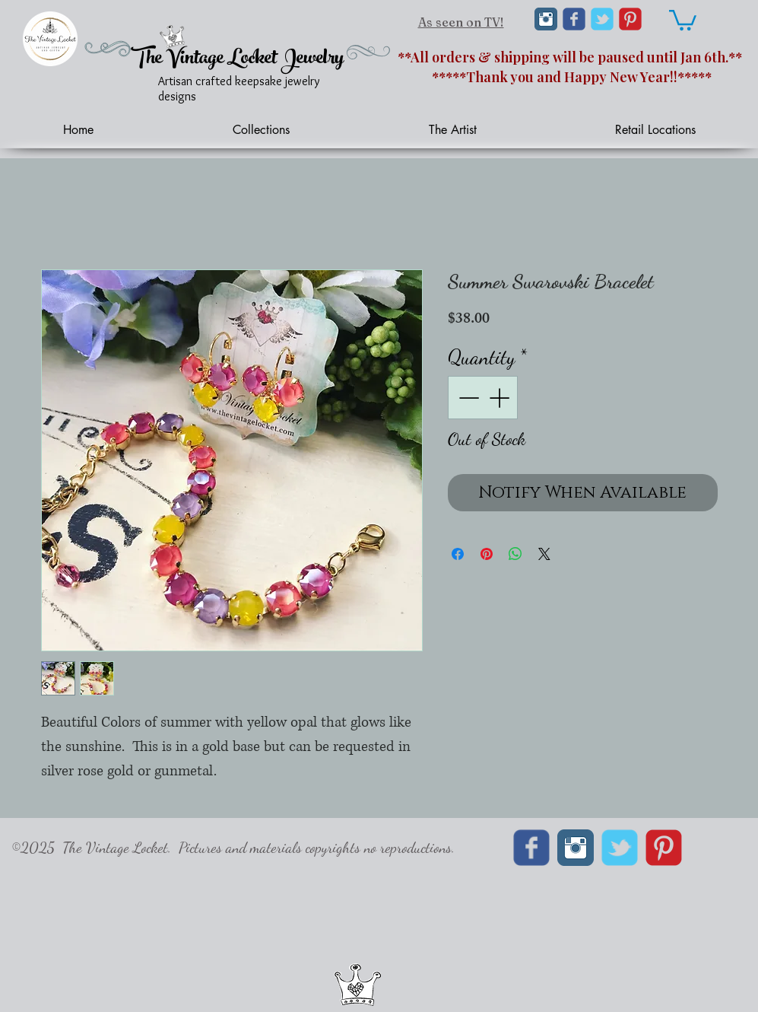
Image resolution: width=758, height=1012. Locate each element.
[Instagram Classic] (545, 19)
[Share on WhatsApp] (515, 554)
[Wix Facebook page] (574, 19)
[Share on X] (544, 554)
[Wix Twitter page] (602, 19)
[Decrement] (467, 397)
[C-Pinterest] (630, 19)
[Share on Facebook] (458, 554)
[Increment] (501, 397)
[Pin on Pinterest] (486, 554)
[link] (682, 19)
